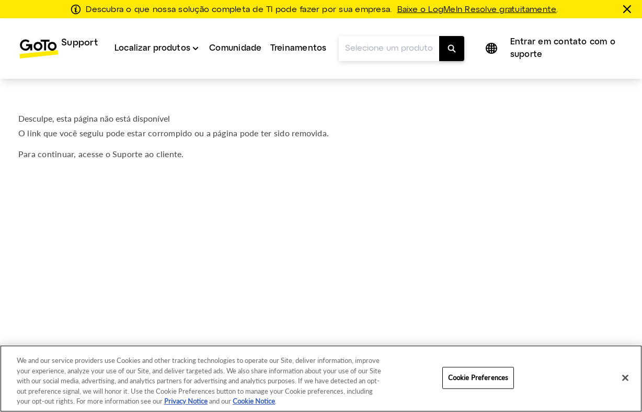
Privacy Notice (186, 401)
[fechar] (629, 9)
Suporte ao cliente (146, 154)
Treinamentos (298, 48)
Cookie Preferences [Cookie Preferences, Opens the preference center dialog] (478, 377)
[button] (491, 48)
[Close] (625, 378)
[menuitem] (58, 48)
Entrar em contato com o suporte (563, 48)
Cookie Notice (254, 401)
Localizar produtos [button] (152, 48)
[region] (321, 378)
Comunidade (235, 48)
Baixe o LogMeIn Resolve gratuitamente (477, 10)
